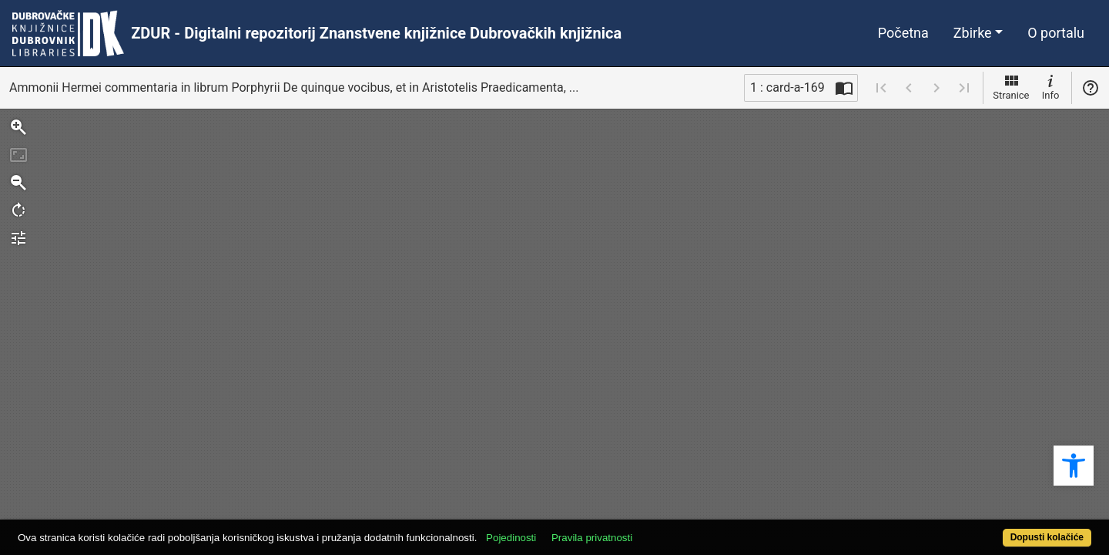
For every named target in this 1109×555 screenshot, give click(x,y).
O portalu (1055, 33)
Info (1050, 86)
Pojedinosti (566, 529)
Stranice (1011, 86)
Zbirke (972, 33)
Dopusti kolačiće (987, 529)
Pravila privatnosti (647, 529)
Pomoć (1090, 88)
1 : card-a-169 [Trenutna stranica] (787, 87)
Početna (903, 33)
